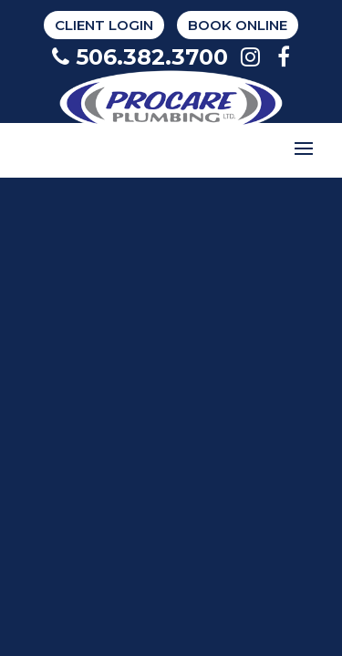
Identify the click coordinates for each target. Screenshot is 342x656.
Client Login (104, 25)
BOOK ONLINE (237, 25)
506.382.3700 (140, 57)
